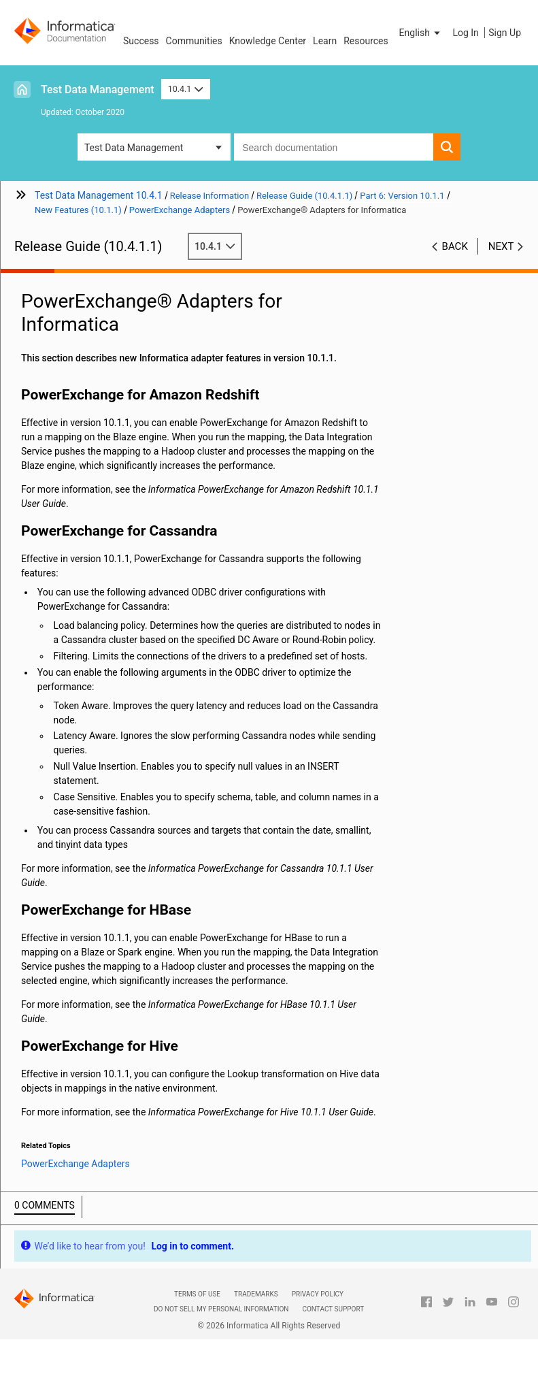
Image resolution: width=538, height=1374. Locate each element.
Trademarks (256, 1294)
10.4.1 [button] (185, 89)
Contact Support (333, 1309)
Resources (365, 40)
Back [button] (455, 246)
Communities (194, 40)
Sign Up (504, 32)
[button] (421, 32)
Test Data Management (97, 89)
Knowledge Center (267, 40)
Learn (325, 40)
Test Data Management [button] (133, 147)
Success (141, 40)
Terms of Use (197, 1294)
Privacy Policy (317, 1294)
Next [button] (501, 246)
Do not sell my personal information (221, 1309)
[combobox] (333, 147)
